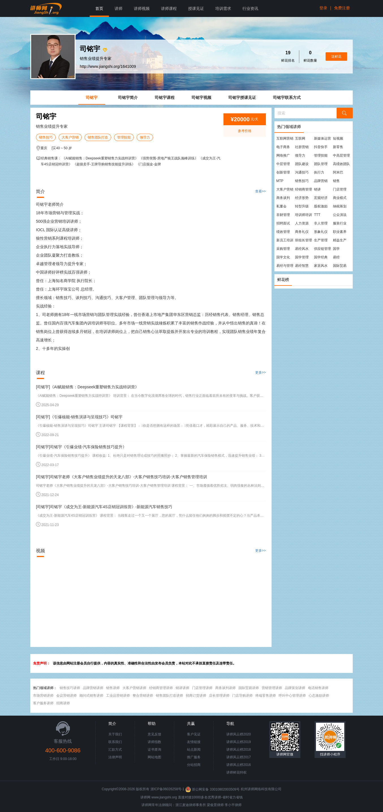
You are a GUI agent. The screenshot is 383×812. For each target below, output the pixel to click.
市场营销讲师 (43, 696)
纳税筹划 (340, 206)
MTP (279, 181)
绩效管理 (283, 232)
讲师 (118, 8)
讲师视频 (142, 8)
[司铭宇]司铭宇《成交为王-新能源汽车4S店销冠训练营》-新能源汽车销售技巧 (104, 506)
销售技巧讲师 (70, 688)
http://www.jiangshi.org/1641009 (108, 66)
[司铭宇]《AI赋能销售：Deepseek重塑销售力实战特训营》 (87, 387)
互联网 (300, 138)
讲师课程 (169, 8)
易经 (336, 257)
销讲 (317, 189)
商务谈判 (283, 198)
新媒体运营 (322, 138)
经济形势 (302, 198)
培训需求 (223, 8)
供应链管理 (322, 249)
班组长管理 (303, 240)
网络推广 (283, 155)
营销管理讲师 (272, 688)
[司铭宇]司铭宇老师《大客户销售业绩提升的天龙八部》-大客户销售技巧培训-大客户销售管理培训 (121, 477)
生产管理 (321, 240)
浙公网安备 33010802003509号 (212, 789)
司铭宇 (92, 97)
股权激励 (321, 206)
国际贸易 (340, 266)
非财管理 (283, 215)
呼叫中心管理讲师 (292, 696)
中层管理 (283, 164)
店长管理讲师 (219, 696)
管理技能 (124, 137)
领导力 (145, 137)
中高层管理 (341, 155)
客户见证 (194, 734)
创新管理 (283, 172)
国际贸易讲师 (248, 688)
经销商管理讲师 (161, 688)
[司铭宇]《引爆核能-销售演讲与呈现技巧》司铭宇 (79, 417)
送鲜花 (336, 57)
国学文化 (283, 257)
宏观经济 (321, 198)
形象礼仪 (321, 232)
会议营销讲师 (66, 696)
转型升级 (302, 206)
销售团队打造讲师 (169, 696)
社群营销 (302, 147)
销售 (336, 181)
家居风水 (321, 266)
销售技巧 (46, 137)
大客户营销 (70, 137)
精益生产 (340, 240)
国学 (336, 249)
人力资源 (302, 223)
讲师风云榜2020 (238, 734)
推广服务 (194, 757)
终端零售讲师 (265, 696)
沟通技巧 (302, 172)
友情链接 (194, 742)
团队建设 (302, 164)
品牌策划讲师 (295, 688)
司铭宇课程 (165, 97)
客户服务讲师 (43, 703)
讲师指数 (154, 742)
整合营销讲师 (143, 696)
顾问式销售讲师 (91, 696)
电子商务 (283, 147)
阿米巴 (338, 172)
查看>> (260, 191)
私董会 (281, 206)
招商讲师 (63, 703)
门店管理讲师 (202, 688)
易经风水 (302, 249)
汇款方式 (115, 750)
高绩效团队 (341, 164)
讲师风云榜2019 (238, 742)
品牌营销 (321, 181)
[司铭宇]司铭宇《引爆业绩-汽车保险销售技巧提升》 (81, 447)
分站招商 (194, 765)
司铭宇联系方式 (287, 97)
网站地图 (154, 757)
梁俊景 (212, 805)
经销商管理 (303, 189)
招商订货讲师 (196, 696)
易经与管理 (284, 266)
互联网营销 (284, 138)
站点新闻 (194, 750)
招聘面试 (283, 223)
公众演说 (340, 215)
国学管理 (302, 257)
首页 (99, 8)
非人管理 (321, 223)
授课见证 (196, 8)
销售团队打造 (98, 137)
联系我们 (115, 742)
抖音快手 (321, 147)
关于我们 (115, 734)
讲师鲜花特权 (236, 772)
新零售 (338, 147)
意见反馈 (154, 734)
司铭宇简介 (128, 97)
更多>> (260, 372)
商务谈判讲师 (225, 688)
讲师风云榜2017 (238, 757)
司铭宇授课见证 (242, 97)
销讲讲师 (182, 688)
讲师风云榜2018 (238, 750)
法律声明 (115, 757)
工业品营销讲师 (118, 696)
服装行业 (340, 223)
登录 (323, 8)
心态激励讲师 (319, 696)
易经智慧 (302, 266)
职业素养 (340, 232)
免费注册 (342, 8)
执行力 (319, 172)
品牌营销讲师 (93, 688)
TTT (317, 215)
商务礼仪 (302, 232)
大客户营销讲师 (134, 688)
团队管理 (321, 164)
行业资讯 (250, 8)
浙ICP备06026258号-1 (167, 789)
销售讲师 (113, 688)
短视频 (338, 138)
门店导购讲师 (242, 696)
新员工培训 (284, 240)
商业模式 (340, 198)
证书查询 (154, 750)
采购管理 (283, 249)
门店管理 (340, 189)
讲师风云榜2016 (238, 765)
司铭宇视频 (201, 97)
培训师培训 (303, 215)
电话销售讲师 (318, 688)
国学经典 (321, 257)
